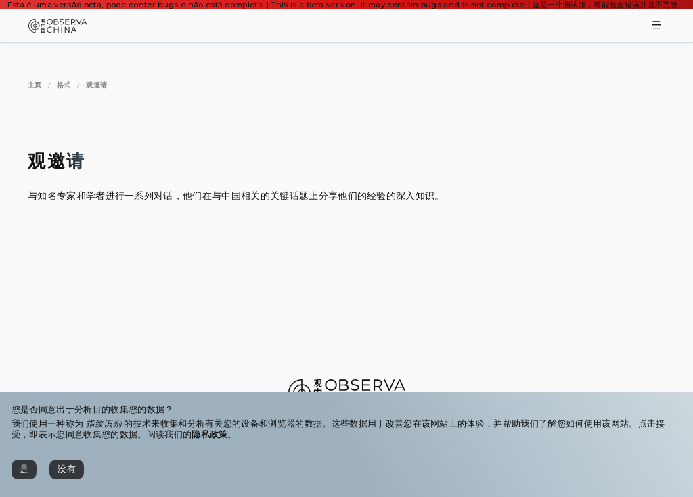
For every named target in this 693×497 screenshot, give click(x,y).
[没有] (66, 469)
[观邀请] (96, 85)
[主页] (35, 85)
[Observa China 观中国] (57, 28)
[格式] (64, 85)
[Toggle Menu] (656, 26)
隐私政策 (209, 434)
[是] (24, 469)
